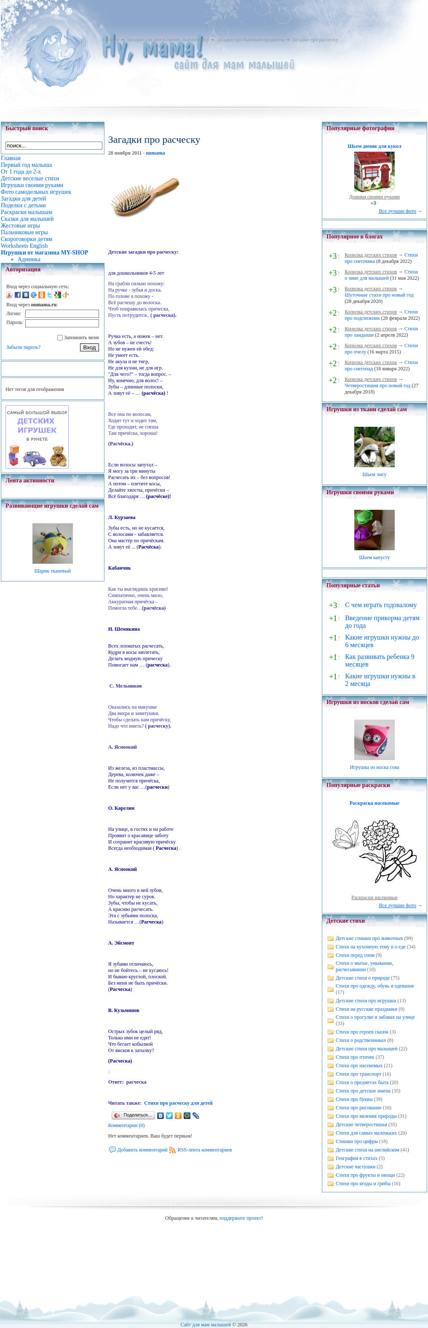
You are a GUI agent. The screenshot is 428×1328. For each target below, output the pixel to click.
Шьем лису (374, 474)
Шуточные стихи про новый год (379, 295)
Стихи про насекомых (359, 1065)
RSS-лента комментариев (205, 1150)
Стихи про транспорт (358, 1074)
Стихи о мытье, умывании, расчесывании (364, 966)
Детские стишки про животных (369, 938)
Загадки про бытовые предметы (250, 40)
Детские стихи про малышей (367, 1049)
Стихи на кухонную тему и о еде (371, 947)
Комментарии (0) (126, 1125)
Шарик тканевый (52, 571)
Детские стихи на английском (367, 1150)
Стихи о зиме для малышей (381, 275)
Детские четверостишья (361, 1124)
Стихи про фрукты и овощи (365, 1175)
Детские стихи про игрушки (366, 1001)
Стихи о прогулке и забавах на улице (375, 1017)
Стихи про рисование (359, 1108)
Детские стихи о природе (363, 978)
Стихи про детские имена (363, 1091)
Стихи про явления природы (366, 1116)
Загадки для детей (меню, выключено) (167, 40)
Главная (110, 40)
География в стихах (356, 1158)
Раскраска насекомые (374, 803)
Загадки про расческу (315, 40)
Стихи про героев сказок (362, 1032)
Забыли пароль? (23, 347)
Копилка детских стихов (371, 255)
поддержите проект (240, 1218)
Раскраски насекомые (374, 897)
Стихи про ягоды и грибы (363, 1183)
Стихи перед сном (355, 955)
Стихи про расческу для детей (178, 1103)
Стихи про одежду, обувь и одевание (375, 986)
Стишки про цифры (357, 1141)
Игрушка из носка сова (374, 767)
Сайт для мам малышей (205, 1325)
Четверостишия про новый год (377, 385)
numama (155, 153)
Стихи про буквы (354, 1099)
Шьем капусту (374, 557)
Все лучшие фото (397, 211)
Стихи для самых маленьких (366, 1133)
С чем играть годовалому (381, 604)
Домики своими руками (374, 197)
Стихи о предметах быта (362, 1082)
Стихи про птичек (355, 1057)
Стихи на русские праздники (366, 1009)
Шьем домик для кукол (374, 146)
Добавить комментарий (143, 1150)
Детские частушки (355, 1167)
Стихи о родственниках (361, 1040)
